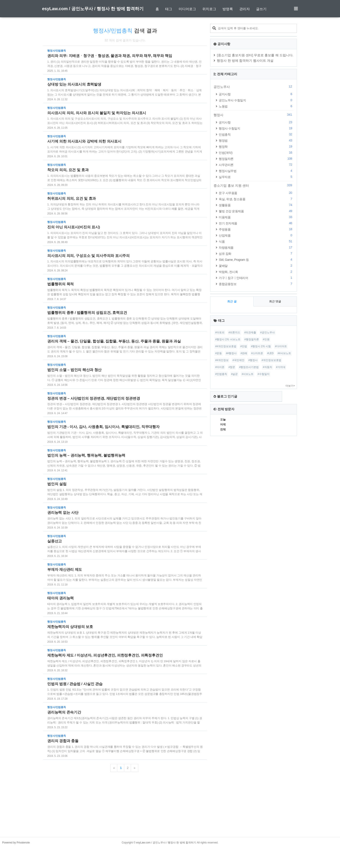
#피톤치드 (234, 332)
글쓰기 (261, 9)
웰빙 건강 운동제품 (256, 211)
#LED (270, 353)
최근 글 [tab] (232, 301)
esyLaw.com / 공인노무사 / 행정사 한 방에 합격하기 (93, 8)
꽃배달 (256, 266)
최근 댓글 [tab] (275, 301)
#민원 (266, 339)
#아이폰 (219, 367)
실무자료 (256, 177)
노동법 (256, 106)
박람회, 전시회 (256, 272)
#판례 (243, 353)
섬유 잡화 (256, 253)
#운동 (218, 353)
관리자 (244, 9)
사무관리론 (256, 165)
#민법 (243, 346)
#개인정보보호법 (271, 360)
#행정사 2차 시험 (261, 346)
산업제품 (256, 235)
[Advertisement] (170, 806)
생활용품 (256, 205)
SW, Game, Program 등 (256, 259)
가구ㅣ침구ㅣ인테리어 (256, 278)
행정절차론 (256, 159)
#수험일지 (264, 374)
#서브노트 (248, 374)
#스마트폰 (257, 353)
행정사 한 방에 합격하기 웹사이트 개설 (245, 60)
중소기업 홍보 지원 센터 (253, 185)
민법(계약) (256, 152)
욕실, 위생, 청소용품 (256, 199)
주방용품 (256, 229)
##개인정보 (221, 360)
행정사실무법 (256, 171)
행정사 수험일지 (256, 128)
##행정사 (231, 353)
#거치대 (280, 367)
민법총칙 (256, 134)
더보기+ (290, 385)
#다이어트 (281, 346)
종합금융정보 (256, 284)
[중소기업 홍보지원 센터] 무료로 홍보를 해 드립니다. (255, 55)
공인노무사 (253, 87)
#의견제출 (250, 332)
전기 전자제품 (256, 223)
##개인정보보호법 (225, 346)
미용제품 (256, 217)
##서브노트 (284, 353)
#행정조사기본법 (249, 367)
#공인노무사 (267, 332)
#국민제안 (238, 360)
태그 (168, 9)
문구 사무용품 (256, 193)
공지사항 (256, 94)
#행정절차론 (251, 339)
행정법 (256, 140)
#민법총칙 (221, 374)
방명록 (227, 9)
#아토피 (219, 332)
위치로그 (209, 9)
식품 (256, 241)
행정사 (253, 115)
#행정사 (253, 360)
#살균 (234, 374)
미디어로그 (187, 9)
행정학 (256, 146)
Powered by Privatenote (16, 842)
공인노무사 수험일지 (256, 100)
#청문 (232, 367)
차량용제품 (256, 247)
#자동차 (267, 367)
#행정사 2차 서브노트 (227, 339)
